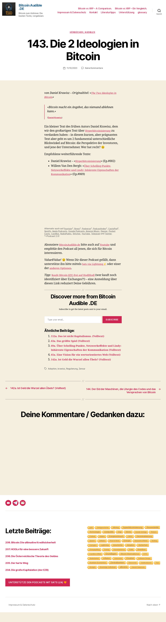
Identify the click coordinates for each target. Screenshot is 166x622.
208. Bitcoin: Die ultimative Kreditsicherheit (33, 552)
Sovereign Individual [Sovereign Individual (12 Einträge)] (108, 577)
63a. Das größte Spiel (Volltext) (72, 342)
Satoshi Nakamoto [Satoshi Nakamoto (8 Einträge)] (138, 577)
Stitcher (94, 234)
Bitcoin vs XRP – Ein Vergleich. (131, 8)
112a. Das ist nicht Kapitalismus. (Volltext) (80, 337)
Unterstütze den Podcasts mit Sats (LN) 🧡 (38, 592)
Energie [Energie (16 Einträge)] (127, 550)
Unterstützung (126, 12)
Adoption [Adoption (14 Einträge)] (130, 555)
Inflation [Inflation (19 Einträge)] (106, 568)
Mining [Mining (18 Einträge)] (116, 537)
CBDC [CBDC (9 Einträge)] (130, 546)
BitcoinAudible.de (71, 246)
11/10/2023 (71, 69)
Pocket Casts (59, 234)
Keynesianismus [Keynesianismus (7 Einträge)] (119, 559)
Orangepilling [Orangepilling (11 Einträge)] (95, 559)
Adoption (52, 378)
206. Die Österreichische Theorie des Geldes (34, 565)
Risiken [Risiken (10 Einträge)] (153, 542)
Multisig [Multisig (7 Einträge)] (154, 550)
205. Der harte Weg (18, 572)
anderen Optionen (69, 269)
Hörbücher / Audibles (83, 33)
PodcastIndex (102, 229)
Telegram (114, 234)
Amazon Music (108, 232)
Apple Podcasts (73, 232)
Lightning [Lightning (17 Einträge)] (105, 554)
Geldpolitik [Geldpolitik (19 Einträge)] (108, 541)
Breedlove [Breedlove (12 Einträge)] (142, 559)
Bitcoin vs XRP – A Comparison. (95, 8)
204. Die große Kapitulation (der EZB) (29, 579)
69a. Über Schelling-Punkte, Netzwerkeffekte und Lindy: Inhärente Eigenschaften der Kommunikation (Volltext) (85, 351)
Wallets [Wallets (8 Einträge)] (102, 546)
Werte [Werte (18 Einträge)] (128, 541)
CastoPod (49, 232)
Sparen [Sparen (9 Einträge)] (92, 550)
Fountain (68, 229)
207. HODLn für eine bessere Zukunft (29, 559)
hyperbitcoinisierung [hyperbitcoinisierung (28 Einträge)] (132, 537)
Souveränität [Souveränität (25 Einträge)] (152, 537)
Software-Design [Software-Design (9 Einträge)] (144, 568)
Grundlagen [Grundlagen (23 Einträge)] (111, 563)
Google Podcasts (90, 232)
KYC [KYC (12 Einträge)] (145, 564)
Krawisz (58, 119)
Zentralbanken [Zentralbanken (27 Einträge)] (117, 572)
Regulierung (73, 378)
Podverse (88, 229)
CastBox (72, 234)
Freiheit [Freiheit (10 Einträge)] (92, 546)
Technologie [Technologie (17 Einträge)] (95, 541)
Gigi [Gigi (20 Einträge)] (119, 541)
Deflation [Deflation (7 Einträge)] (102, 550)
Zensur (83, 378)
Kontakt (93, 12)
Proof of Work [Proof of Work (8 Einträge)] (114, 550)
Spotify (60, 232)
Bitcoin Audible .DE (32, 7)
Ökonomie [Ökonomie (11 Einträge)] (133, 572)
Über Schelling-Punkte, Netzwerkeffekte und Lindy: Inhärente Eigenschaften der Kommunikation (86, 171)
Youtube (107, 246)
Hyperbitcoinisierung (99, 132)
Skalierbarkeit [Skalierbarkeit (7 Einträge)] (94, 568)
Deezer (48, 234)
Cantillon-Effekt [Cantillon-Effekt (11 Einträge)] (95, 564)
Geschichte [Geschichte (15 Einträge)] (117, 555)
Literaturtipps (108, 12)
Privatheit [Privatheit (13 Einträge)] (130, 568)
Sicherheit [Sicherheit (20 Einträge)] (143, 554)
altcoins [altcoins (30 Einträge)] (123, 576)
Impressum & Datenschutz (72, 12)
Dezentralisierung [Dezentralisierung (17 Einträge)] (144, 546)
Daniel (51, 119)
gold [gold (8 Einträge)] (91, 537)
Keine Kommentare (94, 69)
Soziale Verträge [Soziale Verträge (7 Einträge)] (141, 542)
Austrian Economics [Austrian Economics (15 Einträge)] (98, 572)
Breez (78, 229)
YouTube (104, 234)
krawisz (62, 378)
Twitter (52, 237)
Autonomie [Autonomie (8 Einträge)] (118, 568)
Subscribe (112, 321)
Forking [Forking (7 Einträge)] (106, 559)
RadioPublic (83, 234)
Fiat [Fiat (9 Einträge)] (157, 572)
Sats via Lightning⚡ (95, 265)
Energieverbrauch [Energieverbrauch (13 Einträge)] (116, 546)
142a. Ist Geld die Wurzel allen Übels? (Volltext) (84, 369)
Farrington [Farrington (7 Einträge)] (93, 555)
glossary (142, 12)
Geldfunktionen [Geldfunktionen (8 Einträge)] (146, 572)
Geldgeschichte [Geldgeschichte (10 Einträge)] (102, 537)
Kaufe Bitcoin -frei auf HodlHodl (76, 277)
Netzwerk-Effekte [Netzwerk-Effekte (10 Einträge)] (141, 550)
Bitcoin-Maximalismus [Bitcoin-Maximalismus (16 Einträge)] (130, 563)
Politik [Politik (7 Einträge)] (131, 559)
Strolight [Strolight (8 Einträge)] (92, 577)
